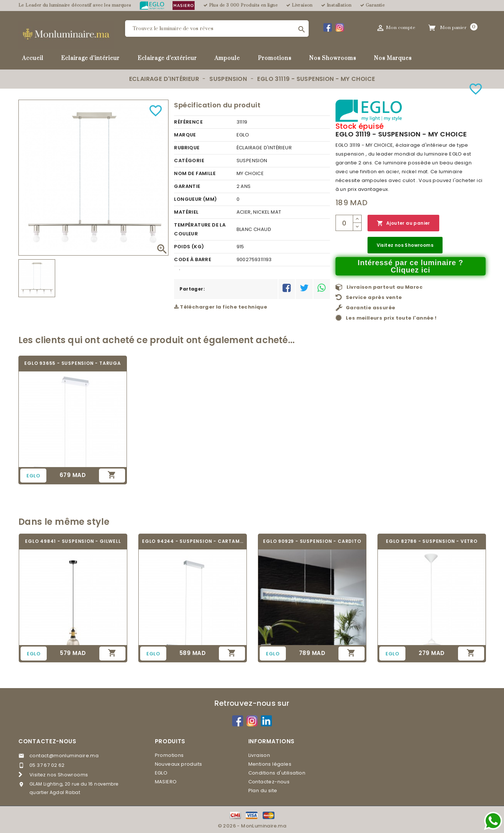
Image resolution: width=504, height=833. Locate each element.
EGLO (161, 772)
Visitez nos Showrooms (405, 245)
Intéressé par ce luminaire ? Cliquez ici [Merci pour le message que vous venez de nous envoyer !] (410, 266)
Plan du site (262, 790)
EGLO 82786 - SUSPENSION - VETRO (432, 541)
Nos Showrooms (332, 58)
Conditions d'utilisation (277, 772)
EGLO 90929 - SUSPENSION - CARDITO (312, 541)
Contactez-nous (47, 741)
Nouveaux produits (178, 764)
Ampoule (227, 58)
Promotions (274, 58)
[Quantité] (344, 223)
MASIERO (166, 781)
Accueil (32, 58)
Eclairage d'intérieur (90, 58)
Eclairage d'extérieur (167, 58)
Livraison (259, 755)
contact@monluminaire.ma (64, 755)
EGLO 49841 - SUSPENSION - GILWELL (73, 541)
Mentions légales (269, 764)
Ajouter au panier (403, 223)
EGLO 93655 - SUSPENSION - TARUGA (72, 363)
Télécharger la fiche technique (220, 306)
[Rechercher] (217, 28)
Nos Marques (393, 58)
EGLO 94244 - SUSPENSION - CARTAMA (192, 541)
